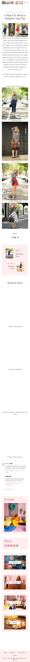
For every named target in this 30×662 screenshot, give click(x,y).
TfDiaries (20, 658)
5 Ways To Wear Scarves (15, 457)
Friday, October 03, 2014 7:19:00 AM (15, 471)
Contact (12, 652)
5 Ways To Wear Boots (15, 326)
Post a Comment (8, 489)
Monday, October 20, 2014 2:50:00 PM (13, 484)
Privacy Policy (22, 652)
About (15, 655)
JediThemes (15, 659)
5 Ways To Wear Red (15, 369)
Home (5, 652)
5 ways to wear (10, 12)
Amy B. (7, 464)
